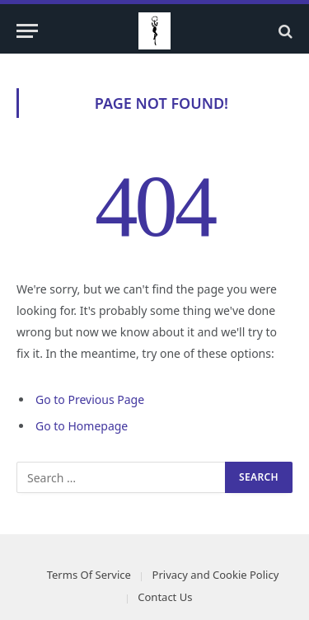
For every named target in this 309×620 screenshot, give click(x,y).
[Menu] (27, 30)
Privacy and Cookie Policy (215, 574)
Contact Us (165, 596)
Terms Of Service (89, 574)
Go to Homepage (81, 426)
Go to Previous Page (89, 399)
